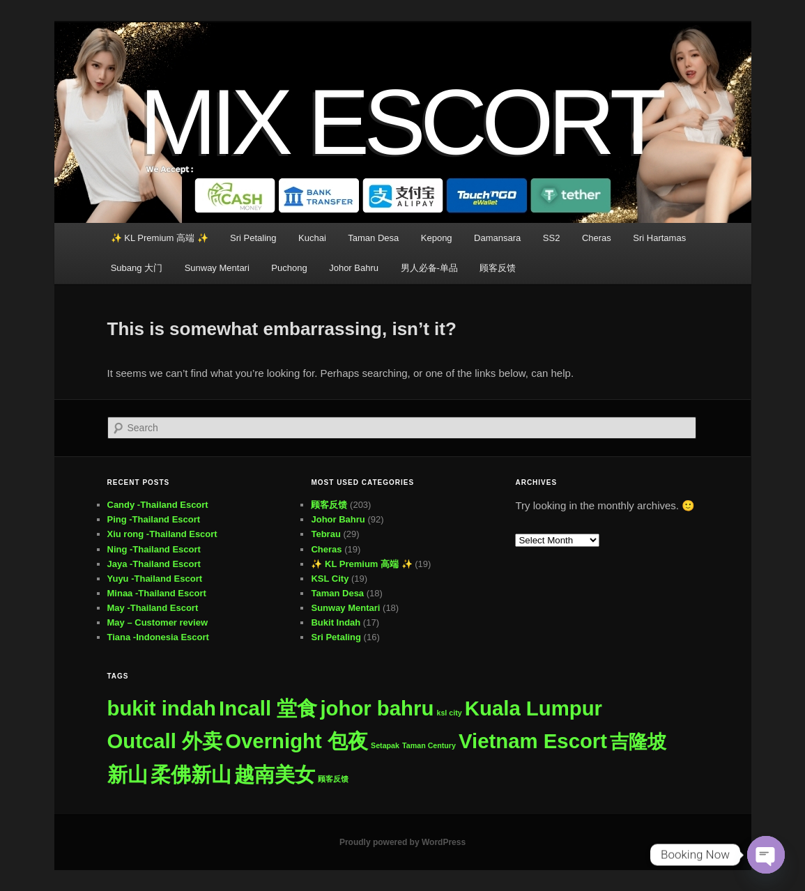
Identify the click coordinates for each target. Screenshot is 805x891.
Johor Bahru (353, 268)
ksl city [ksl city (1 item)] (449, 712)
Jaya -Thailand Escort (154, 564)
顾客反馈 (498, 268)
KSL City (329, 578)
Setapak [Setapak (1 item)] (385, 745)
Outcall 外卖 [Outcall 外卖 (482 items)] (165, 740)
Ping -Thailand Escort (154, 519)
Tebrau (325, 534)
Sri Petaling (253, 238)
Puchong (289, 268)
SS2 (551, 238)
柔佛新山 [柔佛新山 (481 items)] (191, 774)
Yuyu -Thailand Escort (155, 578)
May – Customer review (157, 622)
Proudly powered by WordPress (402, 842)
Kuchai (312, 238)
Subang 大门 (136, 268)
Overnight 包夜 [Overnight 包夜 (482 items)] (296, 740)
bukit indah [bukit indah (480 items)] (161, 708)
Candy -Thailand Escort (157, 504)
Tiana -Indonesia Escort (158, 637)
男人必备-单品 (429, 268)
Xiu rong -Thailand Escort (162, 534)
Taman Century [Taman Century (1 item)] (429, 745)
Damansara (497, 238)
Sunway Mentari (217, 268)
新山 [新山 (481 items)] (127, 774)
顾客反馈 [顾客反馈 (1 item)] (333, 779)
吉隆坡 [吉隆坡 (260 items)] (638, 741)
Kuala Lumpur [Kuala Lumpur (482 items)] (533, 708)
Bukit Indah (335, 622)
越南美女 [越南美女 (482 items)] (274, 774)
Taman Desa (373, 238)
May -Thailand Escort (153, 608)
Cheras (596, 238)
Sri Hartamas (659, 238)
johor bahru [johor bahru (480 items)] (377, 708)
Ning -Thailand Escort (154, 549)
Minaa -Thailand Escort (156, 593)
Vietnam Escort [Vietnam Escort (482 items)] (533, 740)
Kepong (436, 238)
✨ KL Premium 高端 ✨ (159, 238)
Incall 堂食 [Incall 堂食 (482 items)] (268, 708)
